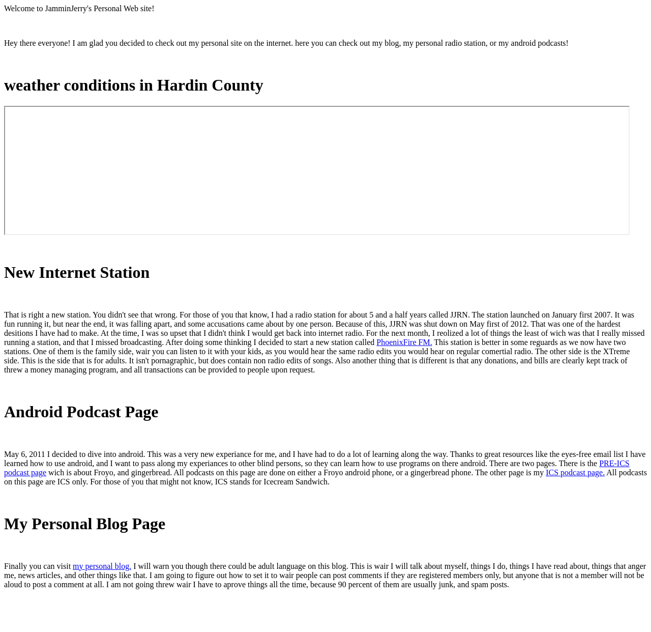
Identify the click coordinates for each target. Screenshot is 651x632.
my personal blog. (102, 566)
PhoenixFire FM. (404, 342)
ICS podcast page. (575, 472)
